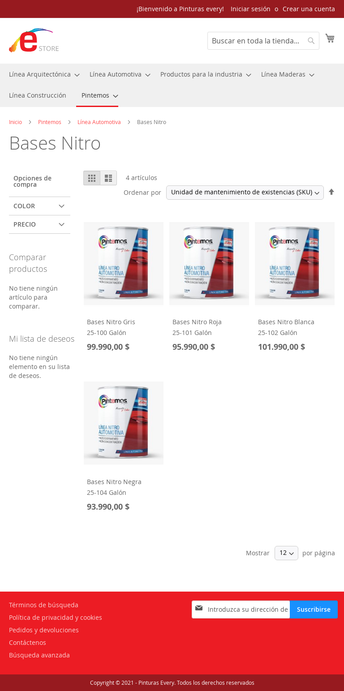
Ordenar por (142, 192)
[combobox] (263, 41)
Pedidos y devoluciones (44, 630)
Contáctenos (27, 642)
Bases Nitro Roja (197, 322)
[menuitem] (42, 74)
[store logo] (34, 40)
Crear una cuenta (309, 8)
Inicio (16, 121)
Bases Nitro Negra (114, 481)
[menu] (172, 85)
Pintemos (50, 121)
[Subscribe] (314, 609)
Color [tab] (24, 206)
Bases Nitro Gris (111, 322)
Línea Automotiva (99, 121)
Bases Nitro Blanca (286, 322)
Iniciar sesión (251, 8)
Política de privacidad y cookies (55, 617)
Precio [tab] (24, 224)
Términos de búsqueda (43, 605)
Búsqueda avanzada (39, 655)
